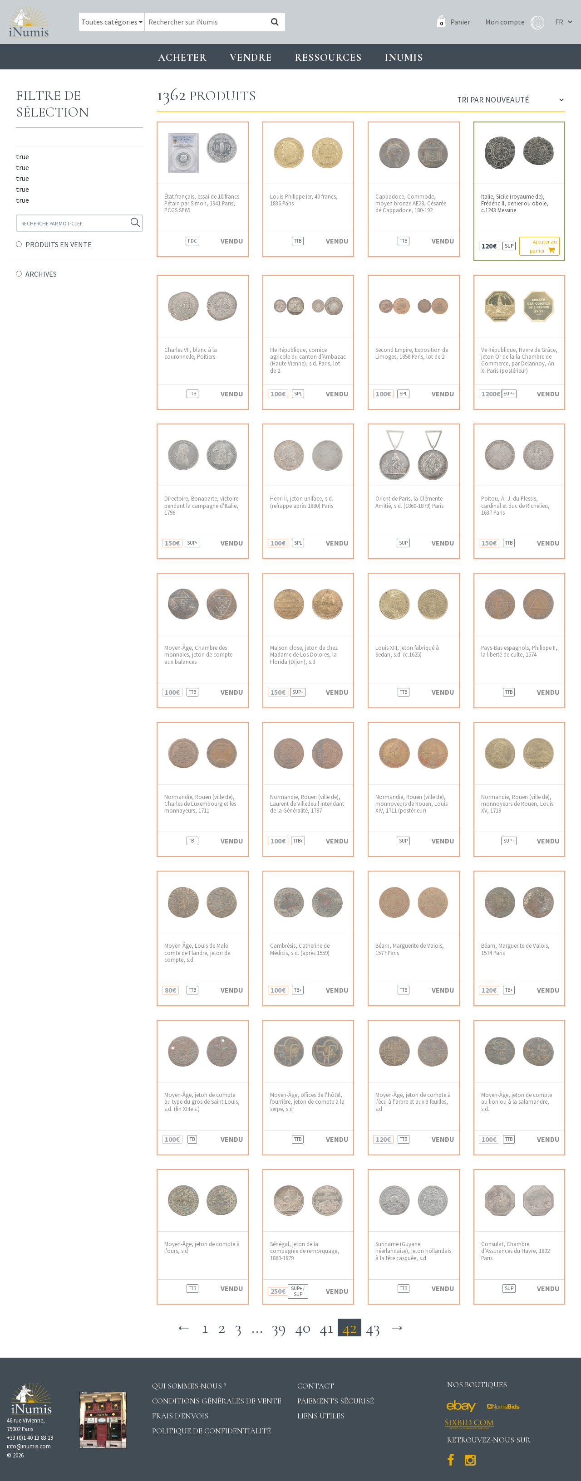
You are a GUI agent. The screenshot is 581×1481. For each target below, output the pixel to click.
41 (326, 1327)
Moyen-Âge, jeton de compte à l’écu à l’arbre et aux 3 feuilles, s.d (413, 1101)
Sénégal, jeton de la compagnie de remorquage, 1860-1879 (304, 1251)
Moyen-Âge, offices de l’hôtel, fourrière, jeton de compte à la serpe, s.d (307, 1101)
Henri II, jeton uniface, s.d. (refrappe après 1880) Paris (301, 502)
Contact (315, 1386)
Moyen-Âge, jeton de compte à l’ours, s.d (202, 1247)
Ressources (328, 57)
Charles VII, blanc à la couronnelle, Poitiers (190, 353)
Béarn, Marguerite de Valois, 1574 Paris (515, 949)
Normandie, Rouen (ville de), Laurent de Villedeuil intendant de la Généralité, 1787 (307, 804)
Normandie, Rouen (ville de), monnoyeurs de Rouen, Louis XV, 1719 (517, 804)
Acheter (182, 57)
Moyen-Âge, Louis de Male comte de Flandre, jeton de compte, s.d (197, 952)
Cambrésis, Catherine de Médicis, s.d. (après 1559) (300, 949)
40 (302, 1327)
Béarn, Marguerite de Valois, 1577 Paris (409, 949)
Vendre (251, 57)
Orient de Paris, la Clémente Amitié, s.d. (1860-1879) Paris (409, 502)
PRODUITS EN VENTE (58, 244)
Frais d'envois (180, 1416)
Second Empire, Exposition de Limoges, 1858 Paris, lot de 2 (411, 353)
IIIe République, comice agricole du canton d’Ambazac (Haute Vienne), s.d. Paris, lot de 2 (308, 360)
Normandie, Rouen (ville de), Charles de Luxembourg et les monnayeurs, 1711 (200, 804)
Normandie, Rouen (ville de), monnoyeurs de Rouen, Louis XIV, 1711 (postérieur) (411, 804)
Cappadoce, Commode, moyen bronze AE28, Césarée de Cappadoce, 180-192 (410, 203)
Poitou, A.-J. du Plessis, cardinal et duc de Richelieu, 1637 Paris (515, 505)
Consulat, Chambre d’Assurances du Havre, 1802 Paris (515, 1251)
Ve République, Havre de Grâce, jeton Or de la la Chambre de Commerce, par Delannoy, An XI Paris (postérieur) (519, 360)
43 (373, 1327)
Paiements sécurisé (335, 1401)
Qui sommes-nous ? (189, 1386)
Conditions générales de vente (216, 1401)
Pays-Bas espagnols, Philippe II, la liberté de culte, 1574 (519, 651)
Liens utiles (321, 1416)
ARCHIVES (41, 273)
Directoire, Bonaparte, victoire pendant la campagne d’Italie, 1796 (201, 505)
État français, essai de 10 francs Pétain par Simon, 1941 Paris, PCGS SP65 (201, 203)
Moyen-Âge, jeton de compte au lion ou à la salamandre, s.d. (516, 1101)
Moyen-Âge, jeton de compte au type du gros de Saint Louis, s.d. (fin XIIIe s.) (202, 1101)
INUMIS (403, 57)
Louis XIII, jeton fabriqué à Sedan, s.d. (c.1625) (407, 651)
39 (279, 1327)
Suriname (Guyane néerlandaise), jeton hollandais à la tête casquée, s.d (413, 1251)
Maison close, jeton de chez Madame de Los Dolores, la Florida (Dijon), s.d (304, 654)
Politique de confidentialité (211, 1431)
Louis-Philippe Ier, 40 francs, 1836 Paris (304, 200)
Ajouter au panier (543, 246)
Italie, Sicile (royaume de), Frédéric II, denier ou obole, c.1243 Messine (514, 203)
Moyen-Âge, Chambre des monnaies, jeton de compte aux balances (198, 654)
